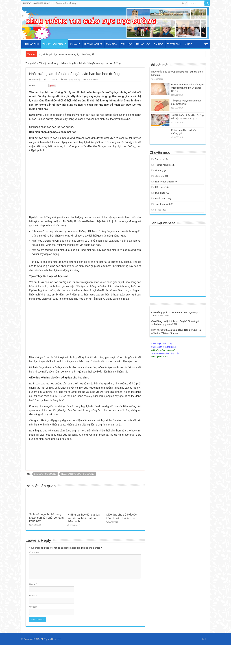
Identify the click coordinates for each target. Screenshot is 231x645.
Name (33, 584)
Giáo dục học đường (66, 3)
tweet (32, 85)
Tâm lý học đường (54, 44)
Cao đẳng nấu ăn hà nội (162, 343)
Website (33, 606)
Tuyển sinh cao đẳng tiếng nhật (165, 353)
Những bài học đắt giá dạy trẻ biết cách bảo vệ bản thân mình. (83, 518)
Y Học (188, 44)
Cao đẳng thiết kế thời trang (163, 347)
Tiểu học (126, 44)
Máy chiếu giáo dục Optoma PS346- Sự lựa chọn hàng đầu (66, 54)
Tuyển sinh (174, 44)
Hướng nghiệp (93, 44)
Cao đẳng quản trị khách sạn (167, 312)
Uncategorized (162, 204)
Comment (34, 552)
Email (33, 595)
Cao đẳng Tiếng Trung (185, 330)
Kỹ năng (75, 44)
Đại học (158, 44)
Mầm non (111, 44)
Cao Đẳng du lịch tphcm (165, 321)
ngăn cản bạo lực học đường (77, 474)
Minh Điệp (36, 79)
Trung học (143, 44)
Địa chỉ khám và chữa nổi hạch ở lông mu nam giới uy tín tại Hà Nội (187, 87)
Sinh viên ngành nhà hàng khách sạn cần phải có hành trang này (46, 517)
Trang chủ (32, 44)
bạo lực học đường (45, 474)
